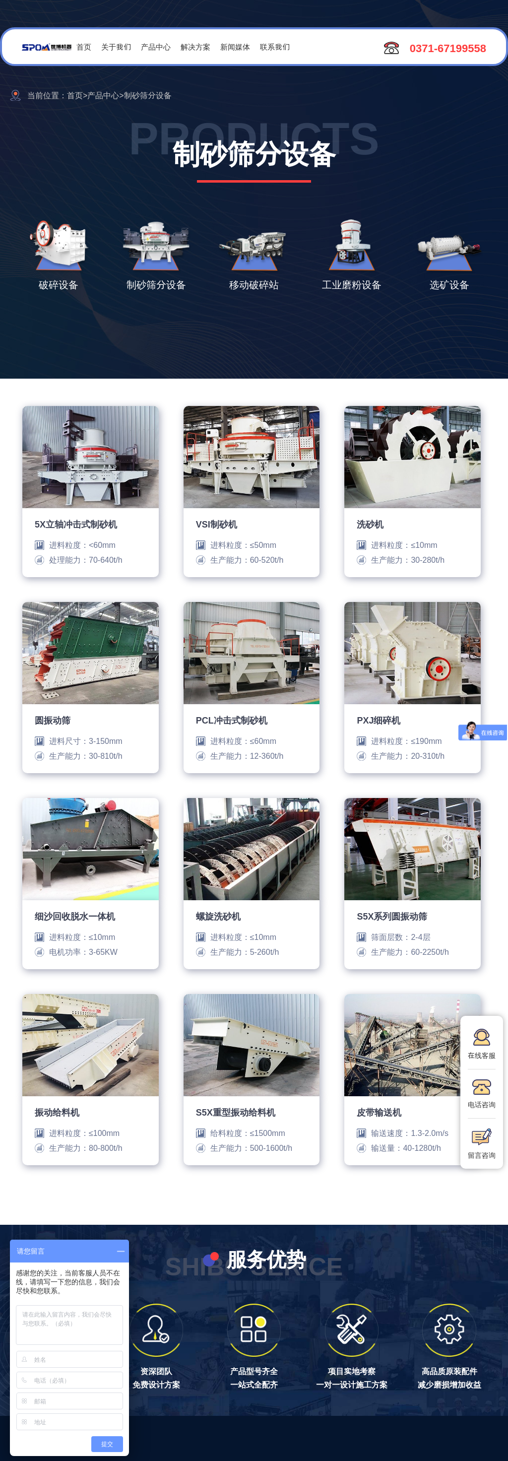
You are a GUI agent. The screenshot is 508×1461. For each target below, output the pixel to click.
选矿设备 (449, 284)
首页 (83, 46)
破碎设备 (58, 284)
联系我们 (275, 46)
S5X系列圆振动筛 (392, 916)
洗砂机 (370, 524)
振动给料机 (57, 1112)
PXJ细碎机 (378, 720)
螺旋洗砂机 (218, 916)
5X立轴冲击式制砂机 (76, 524)
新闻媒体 (235, 46)
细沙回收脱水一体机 (75, 916)
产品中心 (156, 46)
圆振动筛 (52, 720)
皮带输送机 (379, 1112)
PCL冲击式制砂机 (231, 720)
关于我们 (116, 46)
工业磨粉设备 (351, 284)
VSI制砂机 (216, 524)
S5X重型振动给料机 (235, 1112)
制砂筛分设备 (156, 284)
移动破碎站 (254, 284)
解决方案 (195, 46)
